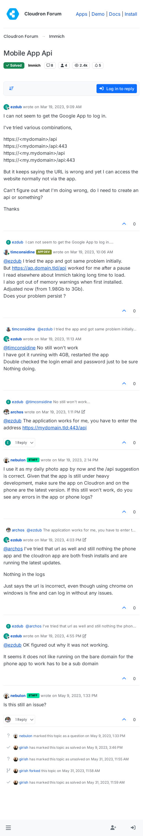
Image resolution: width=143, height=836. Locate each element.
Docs (114, 14)
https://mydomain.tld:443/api (54, 428)
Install (131, 14)
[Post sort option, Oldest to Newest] (11, 88)
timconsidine (22, 252)
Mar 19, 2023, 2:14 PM (78, 460)
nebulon (18, 460)
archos (16, 412)
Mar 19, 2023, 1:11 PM (61, 412)
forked (34, 771)
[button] (8, 828)
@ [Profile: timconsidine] (19, 348)
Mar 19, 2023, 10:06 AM (91, 252)
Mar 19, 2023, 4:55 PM (60, 636)
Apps (81, 14)
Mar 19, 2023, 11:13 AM (60, 339)
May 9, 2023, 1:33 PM (77, 695)
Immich (34, 65)
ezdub (16, 106)
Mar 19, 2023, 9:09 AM (61, 106)
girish (23, 747)
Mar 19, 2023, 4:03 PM (60, 540)
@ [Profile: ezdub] (12, 261)
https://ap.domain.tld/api (39, 268)
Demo (98, 14)
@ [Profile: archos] (13, 549)
